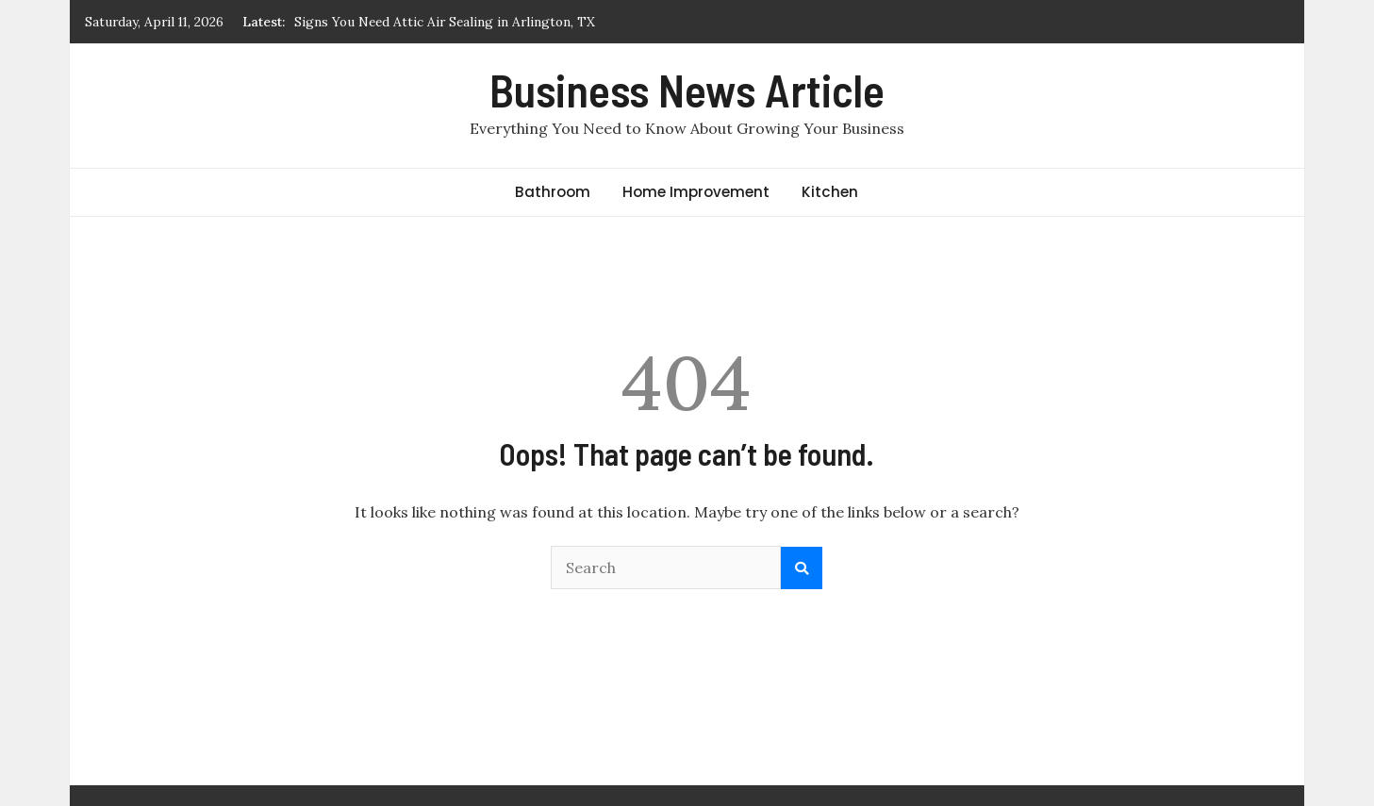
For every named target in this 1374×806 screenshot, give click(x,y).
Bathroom (552, 192)
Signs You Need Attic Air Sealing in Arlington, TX (444, 21)
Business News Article (687, 89)
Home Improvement (696, 192)
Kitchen (830, 192)
